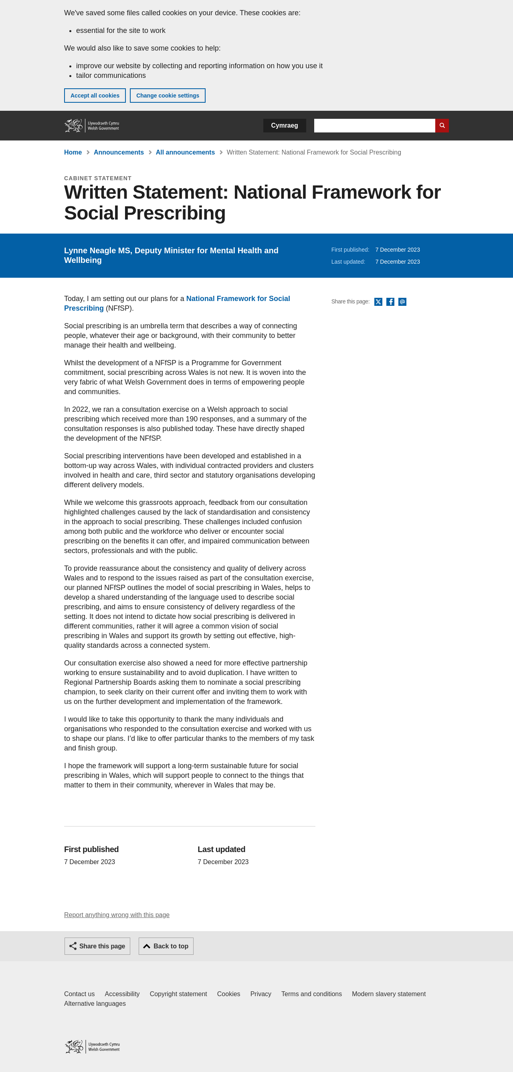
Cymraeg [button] (284, 125)
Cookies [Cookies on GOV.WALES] (228, 994)
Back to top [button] (170, 946)
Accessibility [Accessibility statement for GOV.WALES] (122, 994)
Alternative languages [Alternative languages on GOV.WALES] (95, 1003)
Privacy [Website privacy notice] (260, 994)
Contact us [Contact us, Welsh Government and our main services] (79, 994)
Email (402, 302)
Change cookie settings (167, 95)
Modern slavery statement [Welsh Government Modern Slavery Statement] (389, 994)
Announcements (119, 152)
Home (73, 152)
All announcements (185, 152)
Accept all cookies (95, 95)
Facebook (390, 302)
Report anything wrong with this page (117, 914)
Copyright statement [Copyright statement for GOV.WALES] (178, 994)
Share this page (102, 946)
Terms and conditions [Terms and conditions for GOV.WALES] (311, 994)
